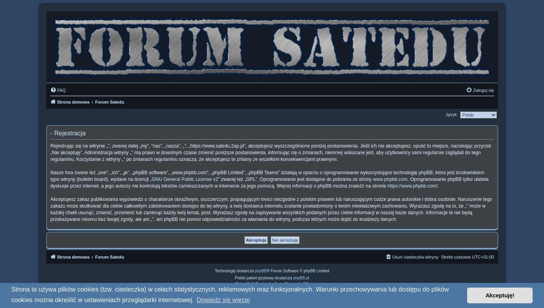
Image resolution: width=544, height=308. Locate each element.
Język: (452, 114)
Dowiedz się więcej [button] (223, 300)
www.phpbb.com (390, 179)
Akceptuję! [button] (500, 295)
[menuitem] (58, 90)
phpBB (261, 271)
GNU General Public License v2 (185, 179)
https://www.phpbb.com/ (412, 186)
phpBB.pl (301, 278)
